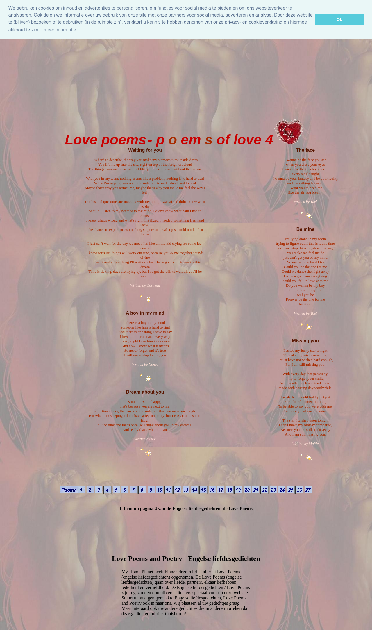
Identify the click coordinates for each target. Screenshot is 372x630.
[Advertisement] (186, 74)
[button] (42, 30)
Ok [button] (339, 19)
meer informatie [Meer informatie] (60, 29)
